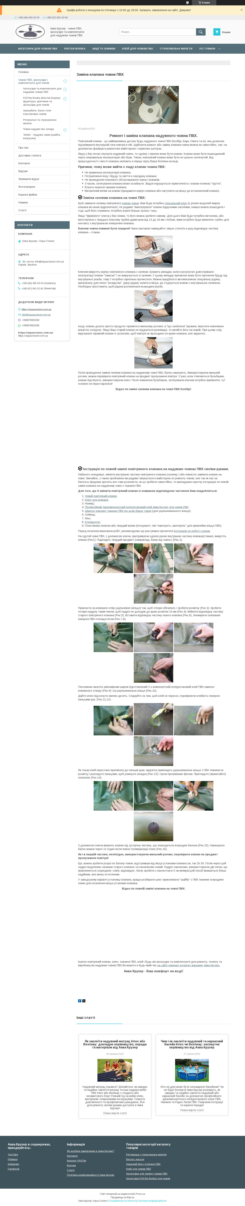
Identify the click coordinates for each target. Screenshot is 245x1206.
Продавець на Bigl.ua (122, 1197)
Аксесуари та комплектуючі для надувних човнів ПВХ (42, 90)
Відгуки (23, 171)
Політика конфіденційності (152, 1201)
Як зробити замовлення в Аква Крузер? (90, 1151)
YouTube (13, 1154)
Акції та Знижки (103, 48)
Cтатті (70, 1170)
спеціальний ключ (176, 203)
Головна (23, 72)
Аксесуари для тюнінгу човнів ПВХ (146, 1173)
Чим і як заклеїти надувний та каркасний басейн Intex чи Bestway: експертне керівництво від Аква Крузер (192, 1044)
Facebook (14, 1168)
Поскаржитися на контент (122, 1201)
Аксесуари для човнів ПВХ (37, 48)
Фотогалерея (26, 186)
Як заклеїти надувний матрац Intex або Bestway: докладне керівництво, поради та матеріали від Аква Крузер (115, 1044)
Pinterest (12, 1159)
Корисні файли (27, 194)
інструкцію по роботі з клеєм (192, 531)
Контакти (24, 163)
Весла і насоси (135, 1159)
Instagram (13, 1164)
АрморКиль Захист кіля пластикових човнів (37, 112)
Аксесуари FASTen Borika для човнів (148, 1178)
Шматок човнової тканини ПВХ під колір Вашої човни (118, 510)
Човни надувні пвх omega (38, 129)
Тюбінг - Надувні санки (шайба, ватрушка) (41, 136)
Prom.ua (140, 1194)
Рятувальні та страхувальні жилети (39, 121)
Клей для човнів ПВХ (137, 48)
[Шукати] (201, 32)
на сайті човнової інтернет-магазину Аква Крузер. (188, 965)
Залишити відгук (28, 178)
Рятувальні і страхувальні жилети (146, 1154)
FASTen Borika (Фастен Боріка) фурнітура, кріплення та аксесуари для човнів (41, 101)
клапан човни (130, 203)
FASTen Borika (74, 48)
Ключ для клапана (96, 499)
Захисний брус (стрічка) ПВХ (143, 1164)
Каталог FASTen (76, 1160)
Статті (22, 210)
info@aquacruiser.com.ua (36, 314)
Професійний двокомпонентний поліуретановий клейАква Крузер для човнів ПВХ (136, 507)
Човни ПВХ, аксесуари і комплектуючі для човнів (33, 81)
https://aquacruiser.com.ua (36, 309)
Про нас (23, 147)
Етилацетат (92, 522)
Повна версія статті (115, 1113)
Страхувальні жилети (176, 48)
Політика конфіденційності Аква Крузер (90, 1175)
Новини (23, 202)
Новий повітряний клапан (101, 496)
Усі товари (207, 48)
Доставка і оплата (29, 155)
